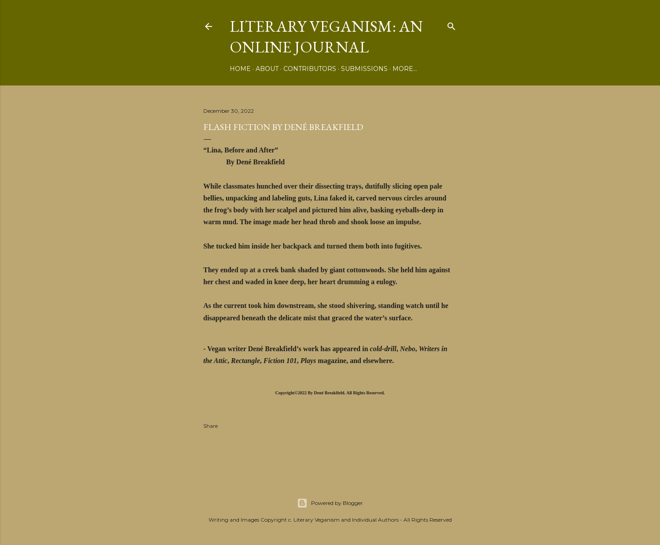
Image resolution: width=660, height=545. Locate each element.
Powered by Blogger (330, 503)
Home (240, 69)
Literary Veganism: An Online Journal (326, 36)
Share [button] (210, 426)
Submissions (364, 69)
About (267, 69)
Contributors (309, 69)
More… (404, 69)
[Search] (451, 24)
